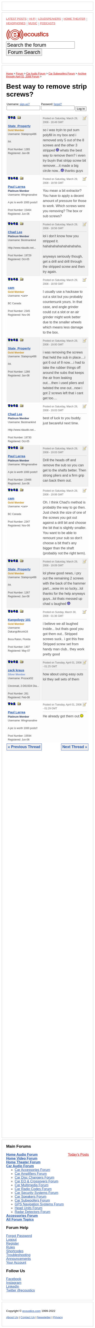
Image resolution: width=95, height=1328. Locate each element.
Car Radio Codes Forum (33, 1189)
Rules (10, 1247)
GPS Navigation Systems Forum (39, 1204)
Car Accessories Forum (32, 1170)
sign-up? (25, 104)
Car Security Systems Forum (36, 1193)
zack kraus (16, 670)
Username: (23, 106)
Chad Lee (15, 232)
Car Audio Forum (20, 1166)
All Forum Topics (20, 1219)
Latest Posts (16, 18)
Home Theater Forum (23, 1162)
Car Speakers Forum (30, 1196)
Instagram (13, 1283)
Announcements (18, 1259)
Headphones (16, 23)
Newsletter (44, 1317)
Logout (11, 1239)
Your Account (16, 1262)
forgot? (58, 104)
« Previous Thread (24, 747)
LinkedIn (12, 1286)
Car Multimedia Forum (31, 1185)
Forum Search (24, 52)
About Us (12, 1317)
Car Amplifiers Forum (31, 1173)
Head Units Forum (28, 1208)
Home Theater (74, 18)
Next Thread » (74, 747)
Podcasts (47, 23)
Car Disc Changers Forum (34, 1177)
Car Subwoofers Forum (32, 1200)
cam (11, 287)
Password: (58, 106)
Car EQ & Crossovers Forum (36, 1181)
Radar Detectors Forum (32, 1212)
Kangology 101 (19, 619)
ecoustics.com (31, 1311)
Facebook (13, 1279)
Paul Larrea (16, 186)
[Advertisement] (47, 947)
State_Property (19, 126)
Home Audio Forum (22, 1154)
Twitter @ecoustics (20, 1290)
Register (12, 1243)
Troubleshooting (18, 1255)
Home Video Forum (21, 1158)
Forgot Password (19, 1236)
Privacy (58, 1317)
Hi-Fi (32, 18)
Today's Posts (78, 1154)
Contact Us (27, 1317)
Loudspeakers (49, 18)
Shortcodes (14, 1251)
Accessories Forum (22, 1215)
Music (32, 23)
